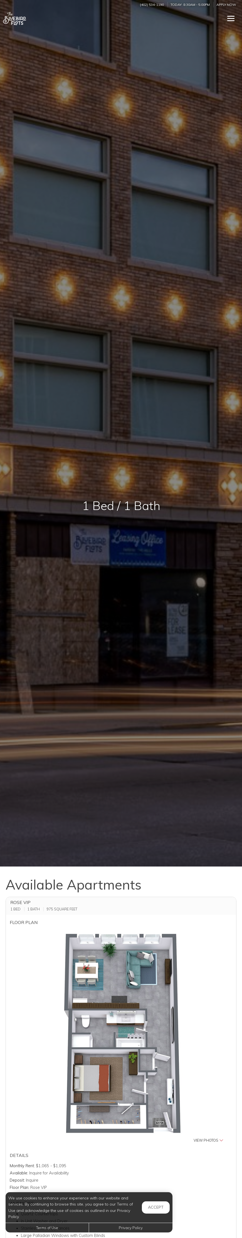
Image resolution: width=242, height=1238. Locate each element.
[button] (121, 1036)
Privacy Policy (131, 1228)
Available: (19, 1173)
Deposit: (17, 1180)
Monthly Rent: (22, 1165)
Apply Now (226, 4)
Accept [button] (156, 1207)
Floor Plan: (19, 1187)
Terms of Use (47, 1228)
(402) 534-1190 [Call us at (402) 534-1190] (152, 4)
